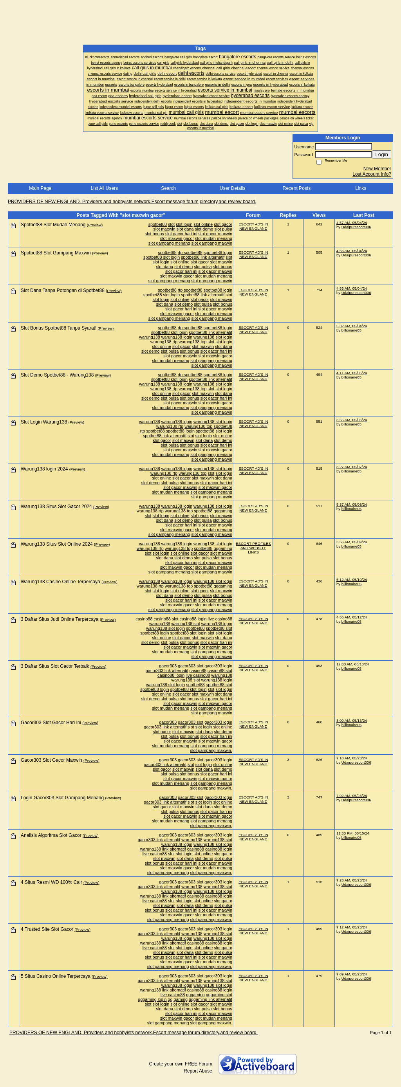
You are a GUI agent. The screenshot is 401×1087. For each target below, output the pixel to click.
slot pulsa (223, 229)
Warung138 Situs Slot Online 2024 (57, 544)
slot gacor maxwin (215, 233)
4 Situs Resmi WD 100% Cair (51, 882)
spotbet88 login (218, 252)
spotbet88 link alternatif (202, 257)
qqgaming (223, 510)
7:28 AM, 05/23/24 (351, 880)
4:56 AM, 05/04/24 (351, 251)
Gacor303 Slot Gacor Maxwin (51, 760)
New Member (377, 168)
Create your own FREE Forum (180, 1064)
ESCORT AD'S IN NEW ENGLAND (253, 226)
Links (360, 188)
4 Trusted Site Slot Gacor (47, 929)
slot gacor (223, 224)
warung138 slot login (212, 337)
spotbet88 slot (219, 628)
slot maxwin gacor (177, 238)
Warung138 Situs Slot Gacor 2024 (56, 506)
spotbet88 (157, 224)
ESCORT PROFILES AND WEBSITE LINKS (253, 547)
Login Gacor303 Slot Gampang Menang (62, 797)
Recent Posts (297, 188)
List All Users (104, 188)
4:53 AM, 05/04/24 (351, 288)
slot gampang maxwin (211, 243)
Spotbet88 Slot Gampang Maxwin (56, 253)
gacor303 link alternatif (167, 670)
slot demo (204, 229)
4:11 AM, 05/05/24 (351, 373)
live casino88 (220, 619)
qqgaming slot (219, 994)
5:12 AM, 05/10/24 (351, 579)
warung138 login (176, 337)
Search (168, 188)
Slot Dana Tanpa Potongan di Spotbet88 (63, 290)
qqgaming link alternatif (210, 999)
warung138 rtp (163, 341)
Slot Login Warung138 (44, 422)
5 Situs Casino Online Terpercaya (55, 976)
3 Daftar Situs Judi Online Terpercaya (60, 619)
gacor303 (168, 665)
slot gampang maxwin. (211, 750)
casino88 (143, 619)
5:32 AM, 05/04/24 (351, 326)
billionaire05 (351, 330)
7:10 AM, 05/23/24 (351, 758)
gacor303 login (218, 665)
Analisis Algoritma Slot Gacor (51, 835)
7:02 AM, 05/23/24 (351, 795)
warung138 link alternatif (163, 849)
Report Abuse (198, 1071)
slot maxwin (164, 229)
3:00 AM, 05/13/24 (351, 720)
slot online (203, 224)
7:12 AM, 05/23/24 (351, 927)
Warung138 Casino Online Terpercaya (60, 581)
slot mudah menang (213, 238)
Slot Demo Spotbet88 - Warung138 (57, 375)
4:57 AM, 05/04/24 (351, 222)
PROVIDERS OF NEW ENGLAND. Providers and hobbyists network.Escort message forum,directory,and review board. (132, 201)
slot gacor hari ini (181, 233)
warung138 (149, 337)
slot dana (185, 229)
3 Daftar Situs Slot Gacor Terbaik (55, 666)
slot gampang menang (169, 243)
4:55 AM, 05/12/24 (351, 617)
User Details (232, 188)
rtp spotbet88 (190, 252)
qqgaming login (152, 999)
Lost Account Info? (371, 174)
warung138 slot (186, 623)
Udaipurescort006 (356, 227)
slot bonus (154, 233)
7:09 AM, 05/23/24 (351, 974)
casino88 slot (166, 619)
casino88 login (193, 619)
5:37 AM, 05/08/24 (351, 504)
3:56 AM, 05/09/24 (351, 542)
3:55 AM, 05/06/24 (351, 420)
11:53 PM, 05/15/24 (352, 833)
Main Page (40, 188)
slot (171, 224)
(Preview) (95, 225)
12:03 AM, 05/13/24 (352, 664)
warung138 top (192, 341)
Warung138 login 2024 (44, 469)
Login (381, 154)
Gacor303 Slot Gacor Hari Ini (51, 722)
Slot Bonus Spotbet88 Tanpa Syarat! (58, 328)
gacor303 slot (190, 665)
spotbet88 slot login (161, 257)
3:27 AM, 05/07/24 (351, 467)
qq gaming (178, 999)
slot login (184, 224)
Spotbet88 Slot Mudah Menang (53, 224)
